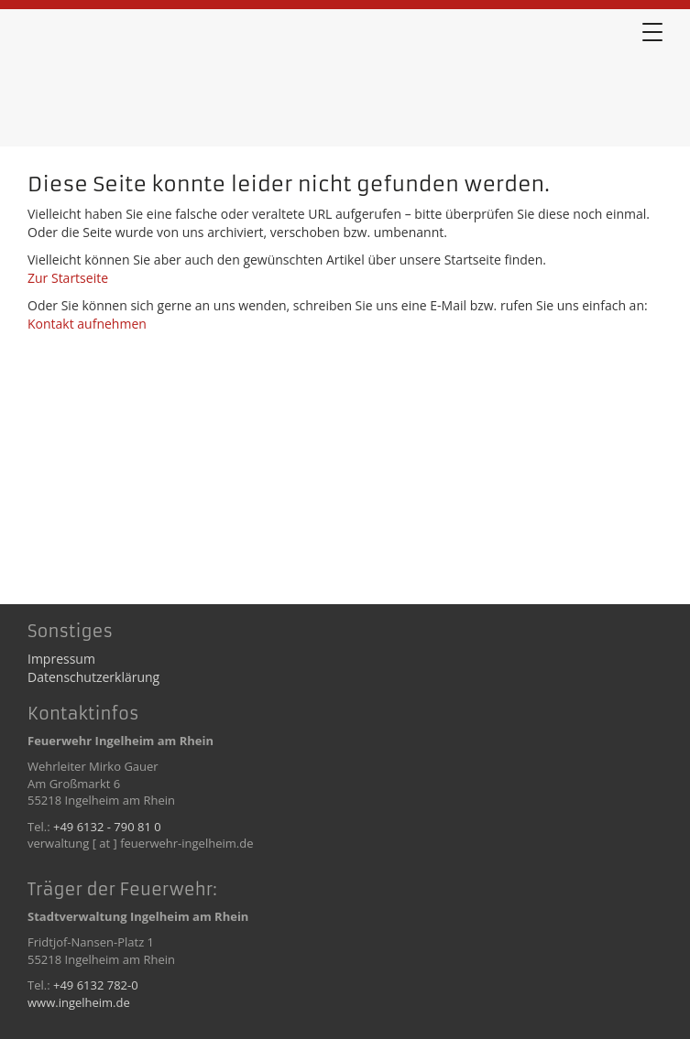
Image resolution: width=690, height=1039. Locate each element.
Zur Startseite (67, 278)
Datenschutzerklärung (93, 677)
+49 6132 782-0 (95, 985)
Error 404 (119, 81)
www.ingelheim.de (78, 1002)
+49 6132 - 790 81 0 (107, 826)
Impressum (61, 658)
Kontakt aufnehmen (87, 323)
